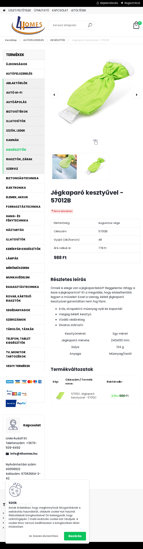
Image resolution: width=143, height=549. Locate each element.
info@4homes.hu (23, 453)
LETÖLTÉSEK (78, 10)
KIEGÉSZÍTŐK (57, 40)
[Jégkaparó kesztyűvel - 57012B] (95, 94)
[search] (90, 26)
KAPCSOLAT (60, 10)
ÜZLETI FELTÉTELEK (19, 10)
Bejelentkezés (109, 3)
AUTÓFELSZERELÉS (33, 40)
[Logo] (28, 25)
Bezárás (75, 536)
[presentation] (54, 94)
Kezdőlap (11, 40)
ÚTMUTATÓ (41, 10)
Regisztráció (132, 3)
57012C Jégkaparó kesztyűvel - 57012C (84, 395)
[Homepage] (4, 10)
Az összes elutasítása (43, 536)
